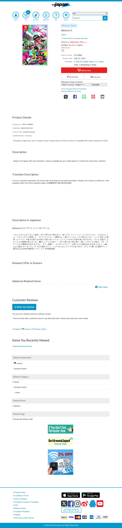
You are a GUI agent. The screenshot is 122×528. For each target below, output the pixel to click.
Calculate (95, 85)
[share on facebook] (75, 96)
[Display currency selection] (62, 50)
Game (63, 34)
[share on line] (84, 96)
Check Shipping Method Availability (73, 89)
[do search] (105, 18)
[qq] (92, 503)
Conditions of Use (21, 496)
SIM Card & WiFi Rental (24, 518)
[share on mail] (102, 96)
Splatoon (17, 406)
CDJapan (16, 329)
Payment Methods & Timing (71, 91)
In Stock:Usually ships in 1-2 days (89, 61)
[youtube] (100, 503)
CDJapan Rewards (22, 511)
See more (103, 287)
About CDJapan (20, 499)
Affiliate (17, 515)
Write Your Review (24, 307)
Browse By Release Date (23, 419)
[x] (64, 503)
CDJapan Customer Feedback (26, 502)
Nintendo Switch (39, 329)
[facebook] (70, 503)
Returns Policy (20, 508)
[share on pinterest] (93, 96)
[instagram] (77, 503)
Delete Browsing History (22, 346)
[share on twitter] (66, 96)
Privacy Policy (20, 492)
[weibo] (84, 503)
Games (27, 329)
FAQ (16, 505)
